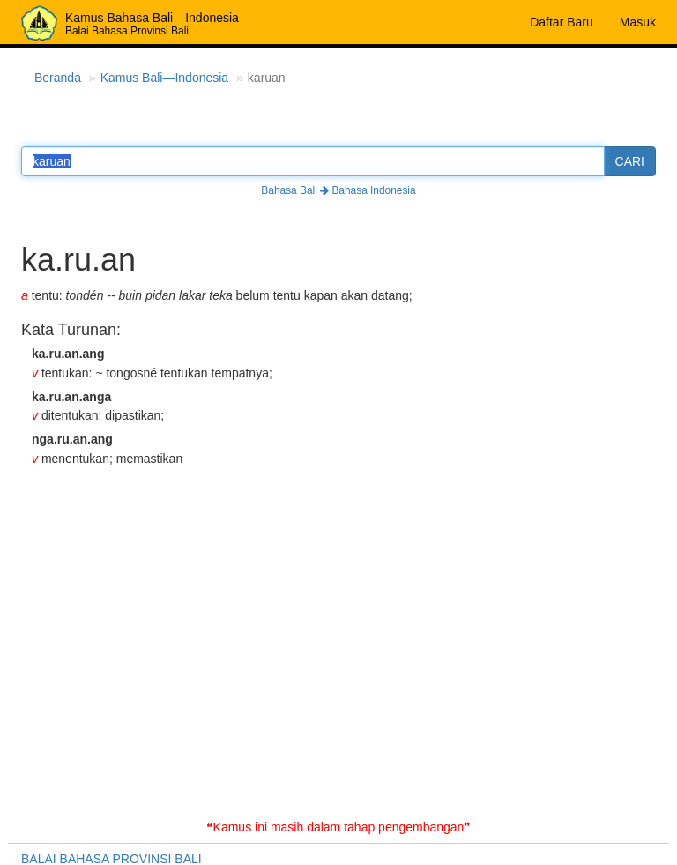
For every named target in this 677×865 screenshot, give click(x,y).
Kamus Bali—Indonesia (164, 78)
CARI (629, 161)
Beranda (57, 78)
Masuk (638, 22)
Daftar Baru (561, 22)
